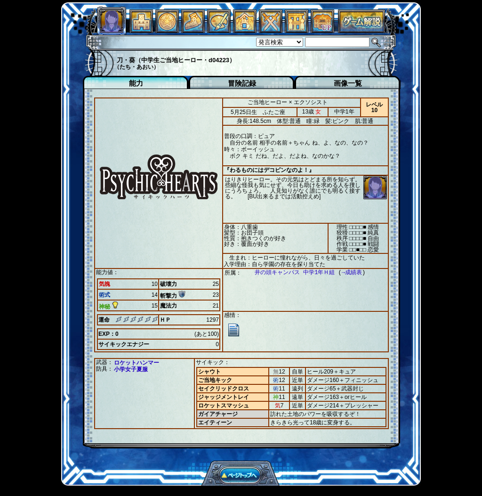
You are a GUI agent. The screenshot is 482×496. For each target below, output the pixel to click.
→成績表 (347, 272)
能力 (136, 83)
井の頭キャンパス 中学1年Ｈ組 (290, 272)
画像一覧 (348, 83)
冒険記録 (242, 83)
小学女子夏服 (131, 369)
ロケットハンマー (136, 362)
